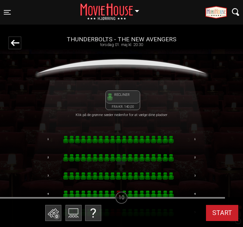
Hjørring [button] (113, 8)
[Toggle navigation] (7, 12)
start (222, 213)
